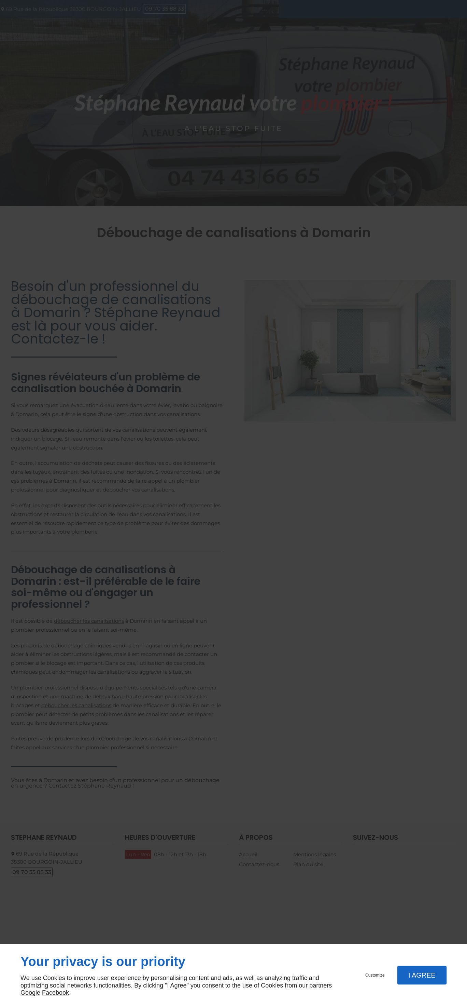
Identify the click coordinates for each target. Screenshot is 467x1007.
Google (30, 992)
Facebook (55, 992)
